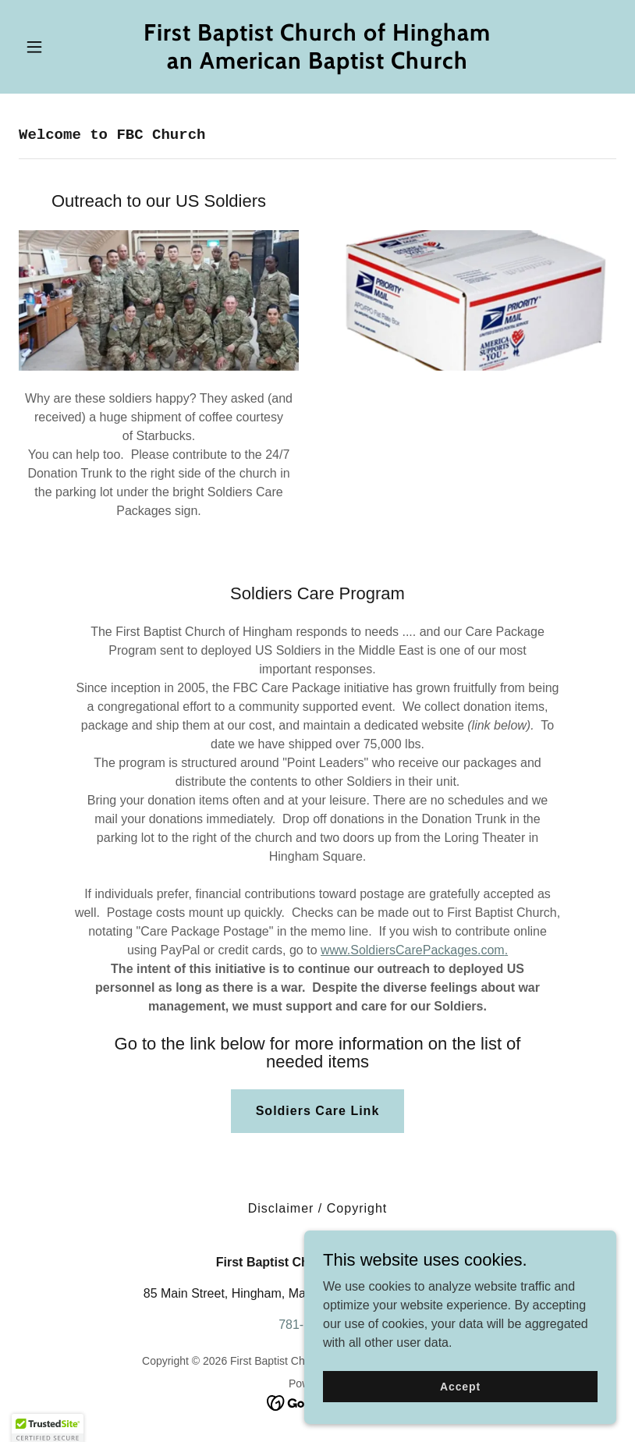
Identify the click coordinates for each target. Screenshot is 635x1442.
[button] (63, 46)
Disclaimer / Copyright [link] (318, 1208)
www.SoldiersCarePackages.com (413, 950)
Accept (460, 1407)
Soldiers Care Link (318, 1110)
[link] (317, 64)
